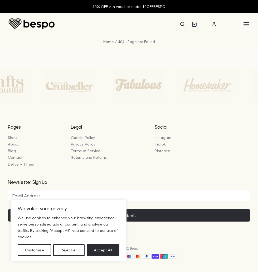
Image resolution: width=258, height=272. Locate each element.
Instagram (164, 137)
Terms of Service (85, 150)
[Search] (182, 24)
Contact (15, 157)
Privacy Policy (83, 144)
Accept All (103, 249)
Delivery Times (21, 164)
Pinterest (163, 150)
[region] (68, 230)
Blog (12, 150)
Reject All (69, 249)
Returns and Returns (89, 157)
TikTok (160, 144)
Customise (34, 249)
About (13, 144)
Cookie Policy (83, 137)
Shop (12, 137)
